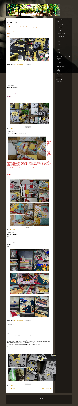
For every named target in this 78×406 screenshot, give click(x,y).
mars (59, 44)
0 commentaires (20, 64)
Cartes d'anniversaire (13, 87)
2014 (58, 49)
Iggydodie (58, 73)
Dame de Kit (59, 70)
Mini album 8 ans (12, 22)
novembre (60, 25)
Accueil (29, 388)
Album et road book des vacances (16, 133)
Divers (14, 229)
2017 (58, 21)
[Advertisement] (29, 75)
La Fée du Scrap (60, 61)
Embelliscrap (59, 58)
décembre (60, 24)
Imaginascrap (59, 59)
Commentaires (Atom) (15, 390)
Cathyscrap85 (59, 69)
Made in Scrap (59, 74)
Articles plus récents (12, 388)
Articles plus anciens (47, 388)
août (59, 30)
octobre (59, 27)
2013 (58, 51)
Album (11, 65)
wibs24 (42, 401)
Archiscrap (58, 67)
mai (58, 41)
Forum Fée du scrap (60, 71)
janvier (59, 46)
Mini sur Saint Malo (12, 234)
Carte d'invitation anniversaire (15, 327)
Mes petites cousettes (60, 66)
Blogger (49, 401)
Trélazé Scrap (59, 81)
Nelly (57, 75)
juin (58, 39)
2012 (58, 52)
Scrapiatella (59, 77)
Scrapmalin (59, 62)
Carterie (11, 128)
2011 (58, 54)
